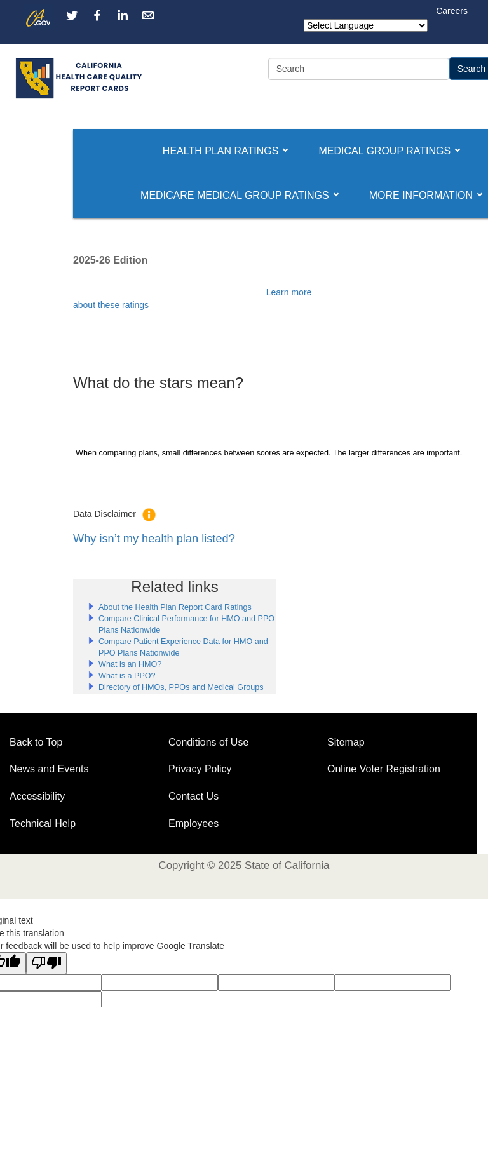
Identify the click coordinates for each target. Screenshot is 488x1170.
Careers (452, 11)
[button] (220, 151)
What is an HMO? (129, 664)
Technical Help (43, 823)
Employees (193, 823)
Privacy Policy (200, 768)
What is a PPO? (127, 675)
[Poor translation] (46, 963)
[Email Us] (148, 15)
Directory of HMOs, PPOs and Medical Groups (181, 687)
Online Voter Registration (383, 768)
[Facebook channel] (97, 15)
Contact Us (193, 796)
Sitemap (346, 742)
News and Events (49, 768)
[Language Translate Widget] (366, 25)
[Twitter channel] (71, 15)
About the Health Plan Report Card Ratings (175, 607)
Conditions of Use (208, 742)
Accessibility (37, 796)
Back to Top (36, 742)
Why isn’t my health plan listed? (154, 538)
